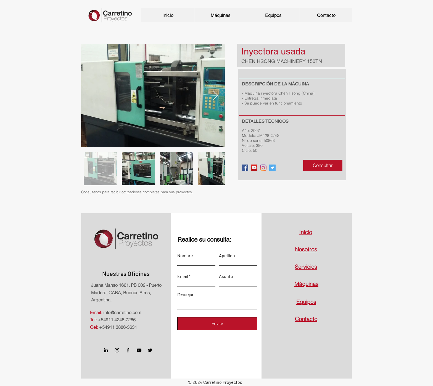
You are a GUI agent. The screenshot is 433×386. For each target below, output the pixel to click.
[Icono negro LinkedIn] (106, 350)
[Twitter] (272, 168)
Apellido (227, 255)
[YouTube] (254, 168)
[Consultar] (322, 165)
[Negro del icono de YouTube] (139, 350)
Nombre (185, 255)
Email (182, 276)
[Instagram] (117, 350)
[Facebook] (245, 168)
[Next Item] (215, 95)
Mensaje (185, 294)
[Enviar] (217, 323)
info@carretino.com (122, 312)
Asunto (226, 276)
